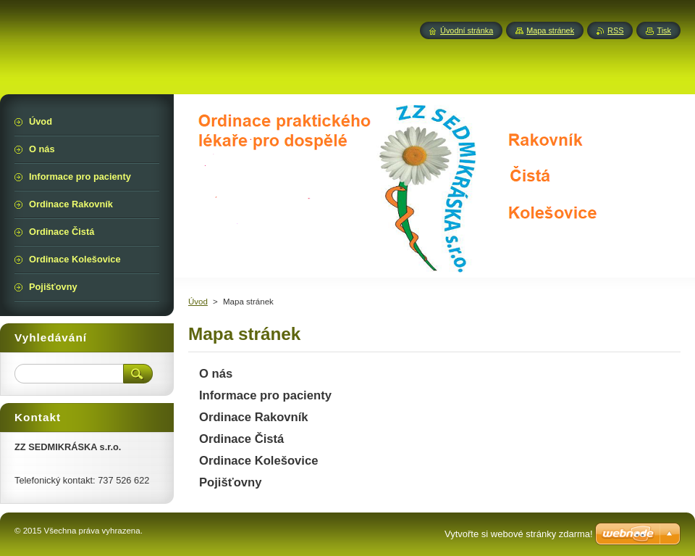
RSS (615, 30)
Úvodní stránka (466, 30)
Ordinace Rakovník (253, 417)
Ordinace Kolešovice (258, 461)
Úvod (198, 301)
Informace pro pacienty (265, 395)
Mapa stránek (550, 30)
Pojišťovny (230, 482)
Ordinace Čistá (241, 439)
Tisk (664, 30)
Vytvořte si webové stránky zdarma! (519, 533)
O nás (215, 374)
